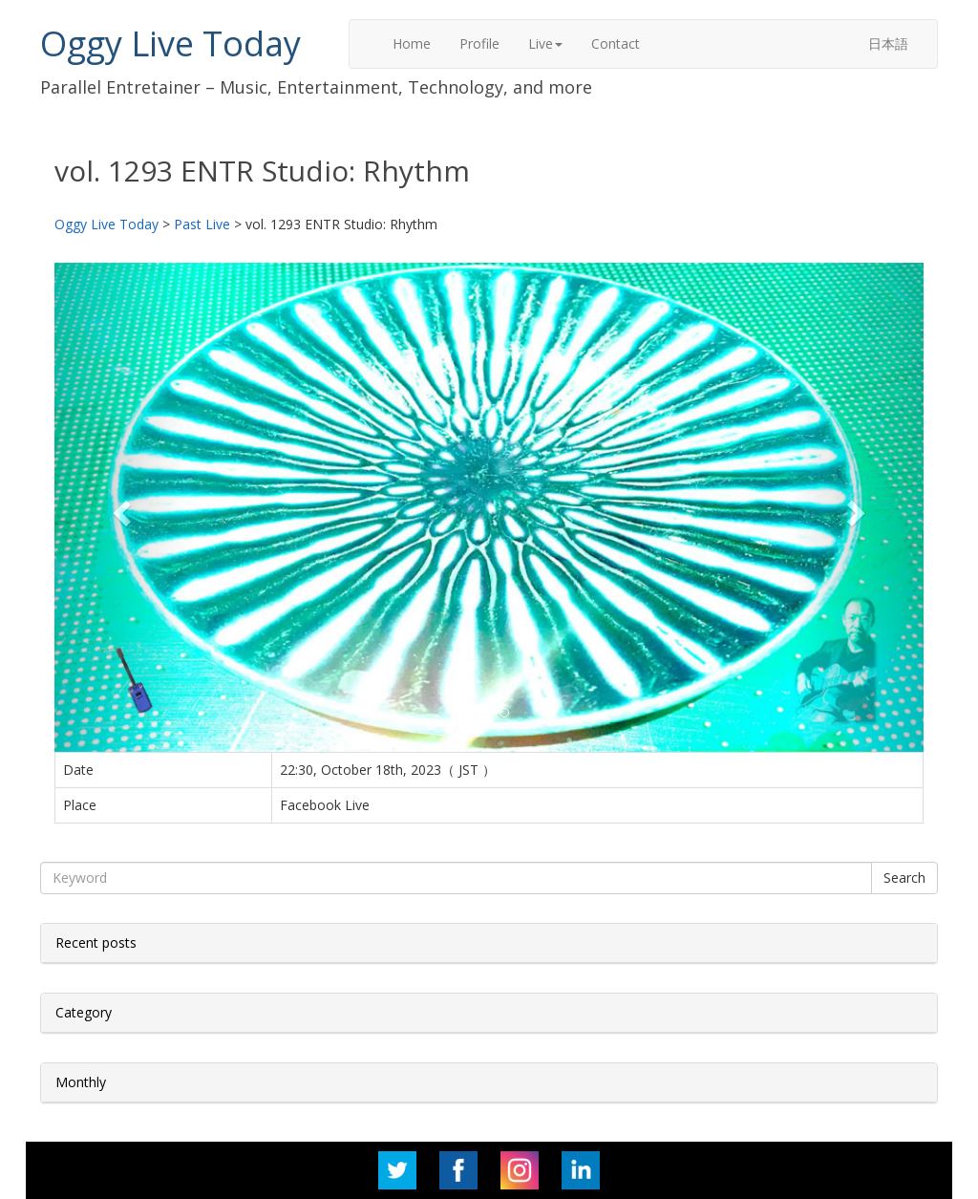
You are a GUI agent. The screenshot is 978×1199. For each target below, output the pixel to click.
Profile (479, 43)
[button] (119, 507)
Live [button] (545, 43)
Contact (615, 43)
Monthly (80, 1082)
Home (412, 43)
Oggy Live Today (170, 43)
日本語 (888, 43)
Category (83, 1012)
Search (904, 877)
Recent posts (96, 942)
